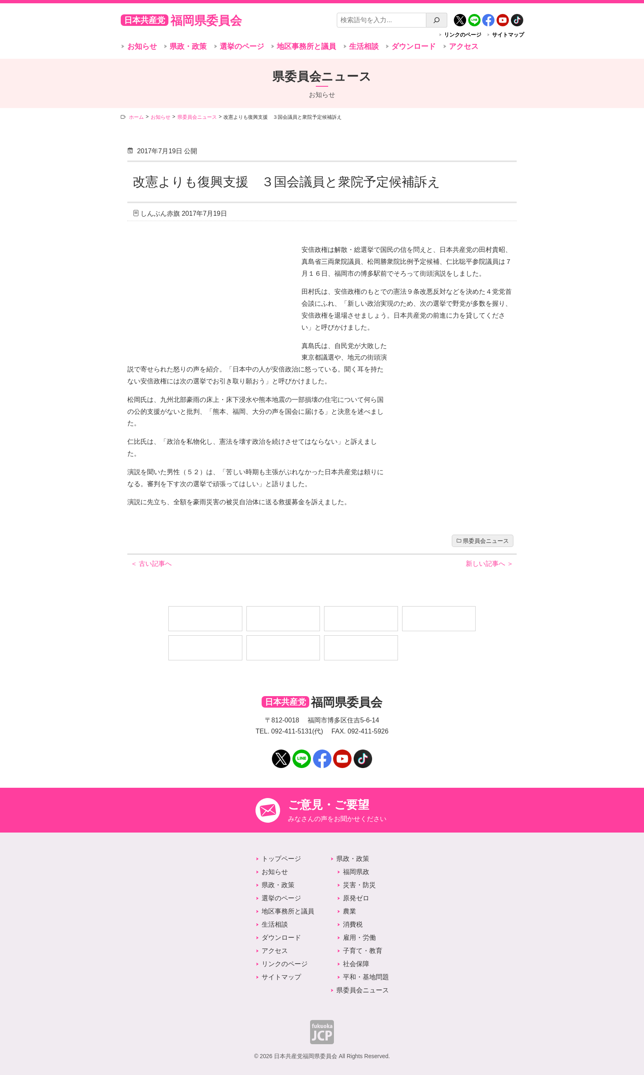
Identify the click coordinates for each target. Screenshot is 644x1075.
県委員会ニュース (486, 541)
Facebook (488, 17)
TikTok (517, 17)
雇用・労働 (359, 937)
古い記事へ (151, 563)
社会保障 (356, 963)
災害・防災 (359, 884)
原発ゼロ (356, 898)
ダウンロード (413, 46)
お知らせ (142, 46)
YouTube (503, 17)
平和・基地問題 (366, 976)
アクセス (463, 46)
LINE (474, 17)
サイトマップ (508, 35)
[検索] (436, 20)
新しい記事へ (489, 563)
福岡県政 (356, 871)
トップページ (281, 858)
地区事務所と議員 (306, 46)
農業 (349, 911)
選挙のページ (242, 46)
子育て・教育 (362, 950)
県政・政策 (188, 46)
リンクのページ (462, 35)
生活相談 (364, 46)
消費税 (353, 924)
